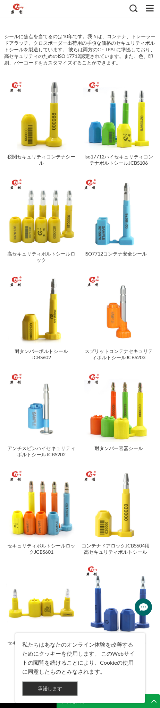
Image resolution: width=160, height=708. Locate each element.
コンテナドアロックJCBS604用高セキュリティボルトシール (116, 549)
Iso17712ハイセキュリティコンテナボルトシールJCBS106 (118, 160)
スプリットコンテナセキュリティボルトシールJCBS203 (119, 354)
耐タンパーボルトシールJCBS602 (41, 354)
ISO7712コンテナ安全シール (115, 254)
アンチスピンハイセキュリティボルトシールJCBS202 (41, 451)
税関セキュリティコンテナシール (41, 160)
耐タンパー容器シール (118, 448)
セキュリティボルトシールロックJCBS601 (41, 549)
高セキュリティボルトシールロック (41, 257)
